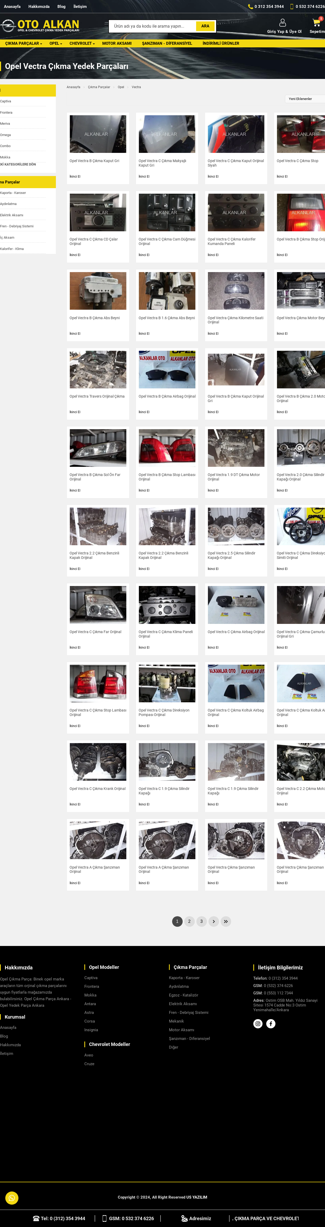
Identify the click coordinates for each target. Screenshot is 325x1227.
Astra (89, 1012)
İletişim (80, 6)
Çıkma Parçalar (22, 43)
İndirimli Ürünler (221, 43)
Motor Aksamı (117, 43)
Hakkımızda (39, 6)
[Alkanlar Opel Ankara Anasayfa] (39, 26)
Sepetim (317, 26)
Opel (54, 43)
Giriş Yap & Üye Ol (284, 26)
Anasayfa (12, 6)
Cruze (89, 1063)
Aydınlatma (179, 986)
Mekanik (176, 1021)
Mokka (90, 995)
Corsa (89, 1021)
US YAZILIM (196, 1197)
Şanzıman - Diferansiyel (167, 43)
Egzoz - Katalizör (183, 995)
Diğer (173, 1047)
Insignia (91, 1030)
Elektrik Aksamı (183, 1003)
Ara (205, 26)
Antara (90, 1003)
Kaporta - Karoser (184, 977)
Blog (61, 6)
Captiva (91, 977)
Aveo (88, 1055)
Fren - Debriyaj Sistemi (188, 1012)
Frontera (91, 986)
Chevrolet (81, 43)
